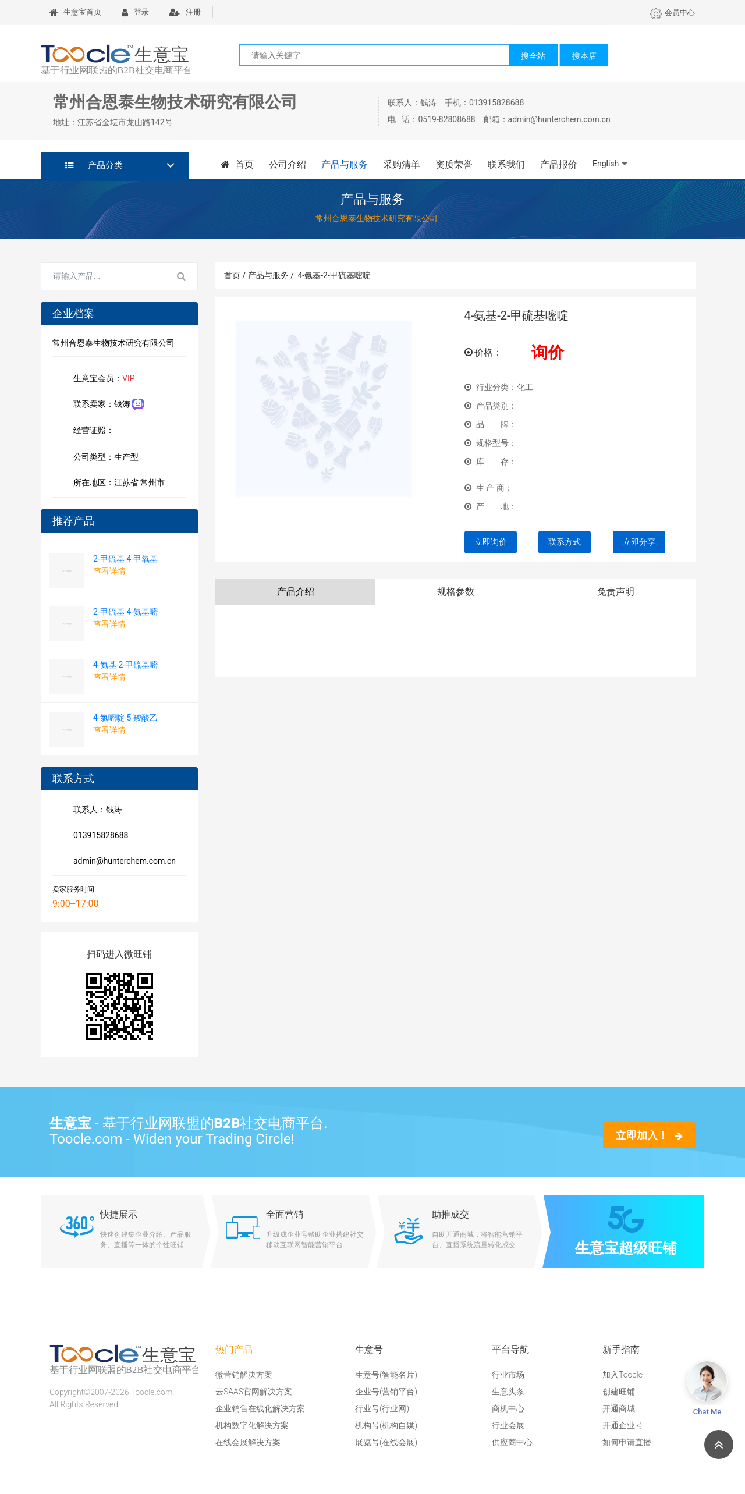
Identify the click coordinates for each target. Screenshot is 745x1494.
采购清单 (401, 164)
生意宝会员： (102, 379)
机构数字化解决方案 (252, 1425)
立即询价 (490, 542)
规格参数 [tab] (455, 591)
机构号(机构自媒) (386, 1425)
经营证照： (99, 431)
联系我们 (506, 164)
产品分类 (94, 165)
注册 (185, 12)
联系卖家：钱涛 (106, 405)
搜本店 (584, 56)
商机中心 (508, 1408)
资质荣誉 (454, 164)
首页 (237, 164)
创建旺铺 (618, 1391)
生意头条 (508, 1391)
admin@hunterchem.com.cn (122, 862)
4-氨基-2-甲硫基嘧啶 (333, 275)
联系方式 (564, 542)
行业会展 (508, 1425)
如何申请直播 (626, 1442)
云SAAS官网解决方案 (253, 1391)
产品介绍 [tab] (295, 591)
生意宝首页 (75, 12)
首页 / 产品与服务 (259, 275)
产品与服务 (344, 164)
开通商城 (618, 1408)
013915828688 (98, 836)
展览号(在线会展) (386, 1442)
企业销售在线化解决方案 (260, 1408)
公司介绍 (287, 164)
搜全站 (533, 56)
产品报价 (558, 164)
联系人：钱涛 (95, 811)
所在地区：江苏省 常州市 (117, 483)
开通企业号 (622, 1425)
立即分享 (639, 542)
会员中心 (672, 12)
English (606, 163)
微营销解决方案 (243, 1374)
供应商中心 (512, 1442)
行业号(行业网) (382, 1408)
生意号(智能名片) (386, 1374)
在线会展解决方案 (248, 1442)
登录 (135, 12)
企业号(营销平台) (386, 1391)
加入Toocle (622, 1374)
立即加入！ (649, 1135)
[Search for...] (103, 276)
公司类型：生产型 (104, 458)
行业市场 (508, 1374)
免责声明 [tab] (615, 591)
